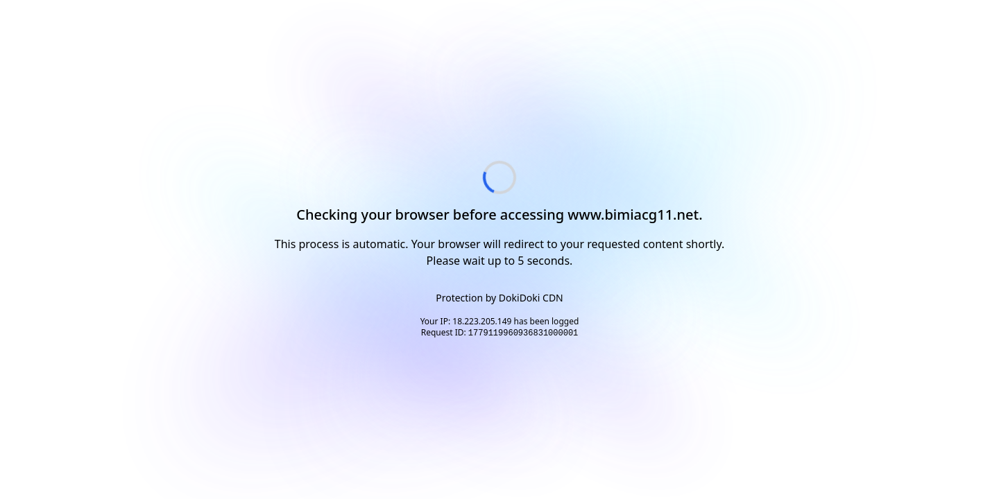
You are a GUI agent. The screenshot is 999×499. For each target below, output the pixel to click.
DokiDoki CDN (531, 297)
